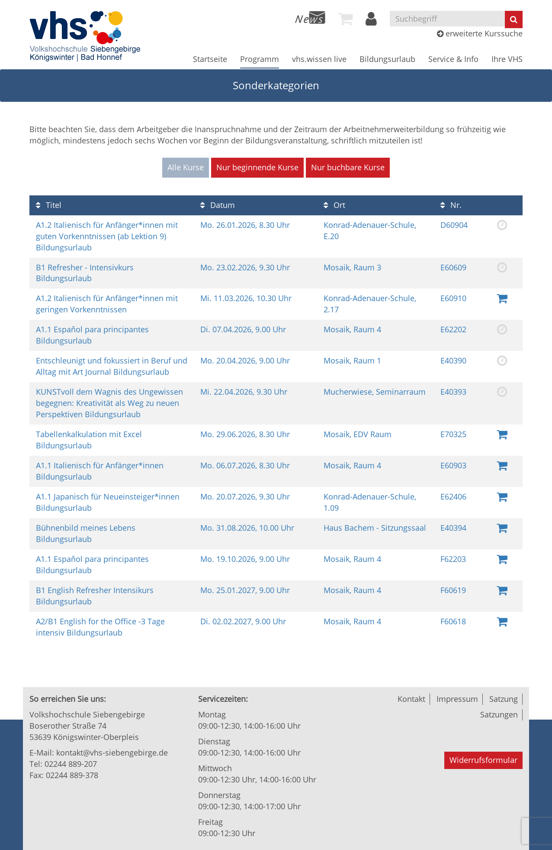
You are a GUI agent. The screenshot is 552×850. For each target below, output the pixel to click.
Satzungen (499, 714)
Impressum (457, 699)
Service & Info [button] (453, 59)
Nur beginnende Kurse (257, 167)
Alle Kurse (185, 167)
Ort (334, 205)
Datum (217, 205)
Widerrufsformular (483, 760)
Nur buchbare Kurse (348, 167)
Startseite (210, 59)
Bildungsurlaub (387, 59)
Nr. (451, 205)
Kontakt (411, 699)
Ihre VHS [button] (507, 59)
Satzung (503, 699)
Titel (48, 205)
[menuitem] (310, 17)
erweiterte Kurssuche (480, 33)
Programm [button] (259, 59)
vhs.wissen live (319, 59)
